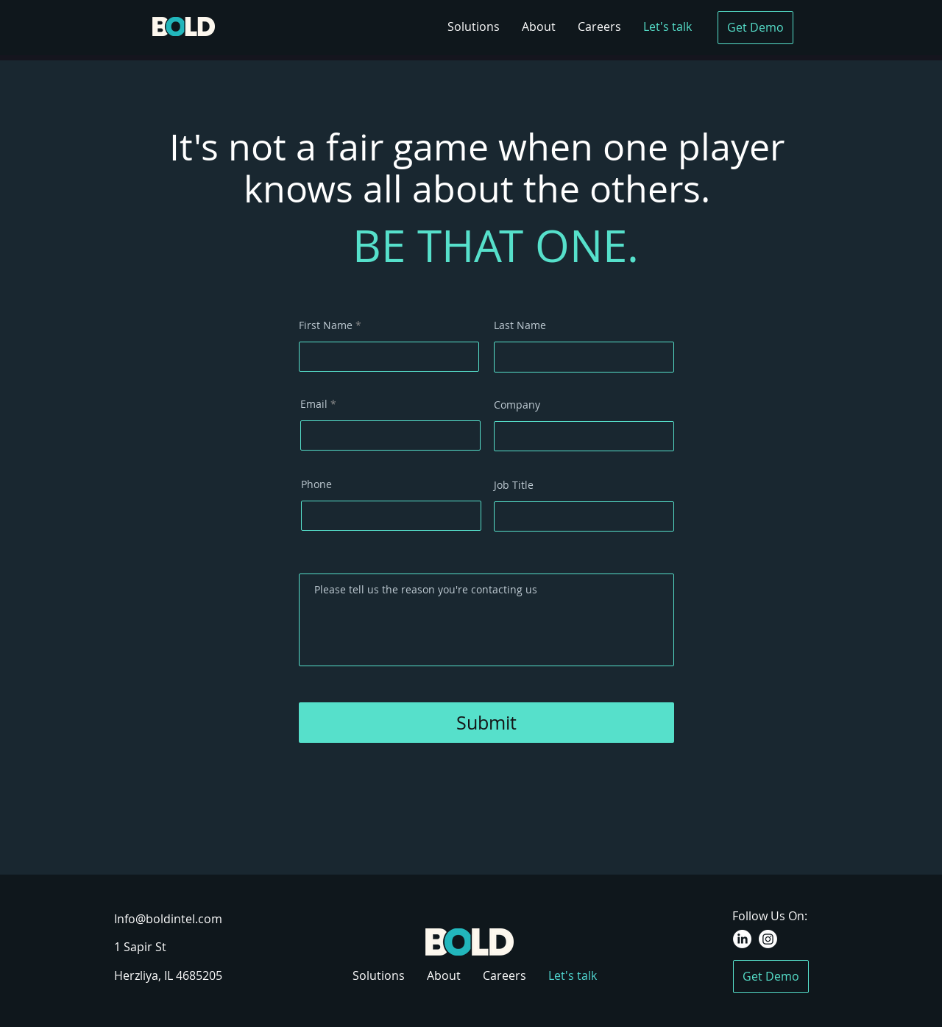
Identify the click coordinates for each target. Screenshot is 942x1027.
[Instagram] (768, 939)
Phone (316, 484)
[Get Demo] (755, 27)
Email (313, 404)
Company (517, 405)
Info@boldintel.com (168, 919)
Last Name (520, 325)
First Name (326, 325)
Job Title (514, 485)
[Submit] (486, 722)
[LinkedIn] (742, 939)
